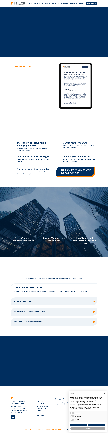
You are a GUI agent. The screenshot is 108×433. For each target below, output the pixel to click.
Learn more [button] (87, 428)
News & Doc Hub (42, 408)
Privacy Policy (29, 429)
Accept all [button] (96, 425)
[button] (104, 393)
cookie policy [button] (91, 401)
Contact (81, 3)
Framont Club (91, 3)
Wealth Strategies (63, 3)
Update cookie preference (53, 429)
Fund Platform (42, 404)
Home (30, 3)
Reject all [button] (79, 425)
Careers (39, 413)
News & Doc (73, 3)
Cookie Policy (40, 429)
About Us (37, 3)
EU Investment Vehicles (49, 3)
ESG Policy (40, 415)
